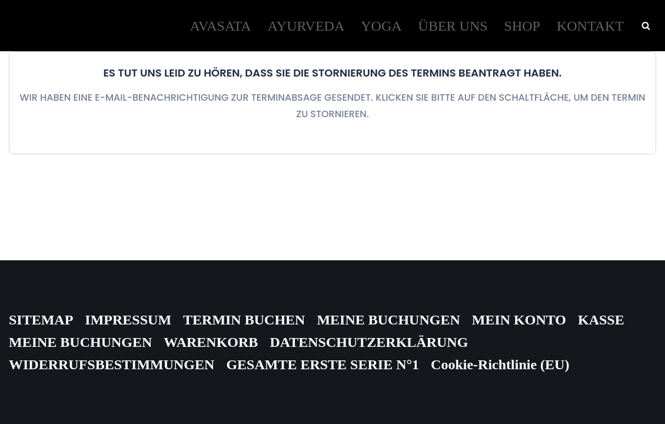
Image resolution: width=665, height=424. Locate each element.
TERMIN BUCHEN (244, 319)
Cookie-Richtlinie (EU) (500, 364)
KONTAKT (590, 26)
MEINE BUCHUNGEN (388, 319)
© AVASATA (34, 286)
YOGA (381, 26)
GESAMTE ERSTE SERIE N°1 (322, 364)
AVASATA (220, 26)
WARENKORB (211, 342)
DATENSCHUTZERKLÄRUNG (369, 342)
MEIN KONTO (519, 319)
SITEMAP (41, 319)
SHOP (522, 26)
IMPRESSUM (128, 319)
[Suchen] (645, 25)
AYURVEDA (306, 26)
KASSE (601, 319)
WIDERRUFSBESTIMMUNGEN (111, 364)
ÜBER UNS (453, 26)
